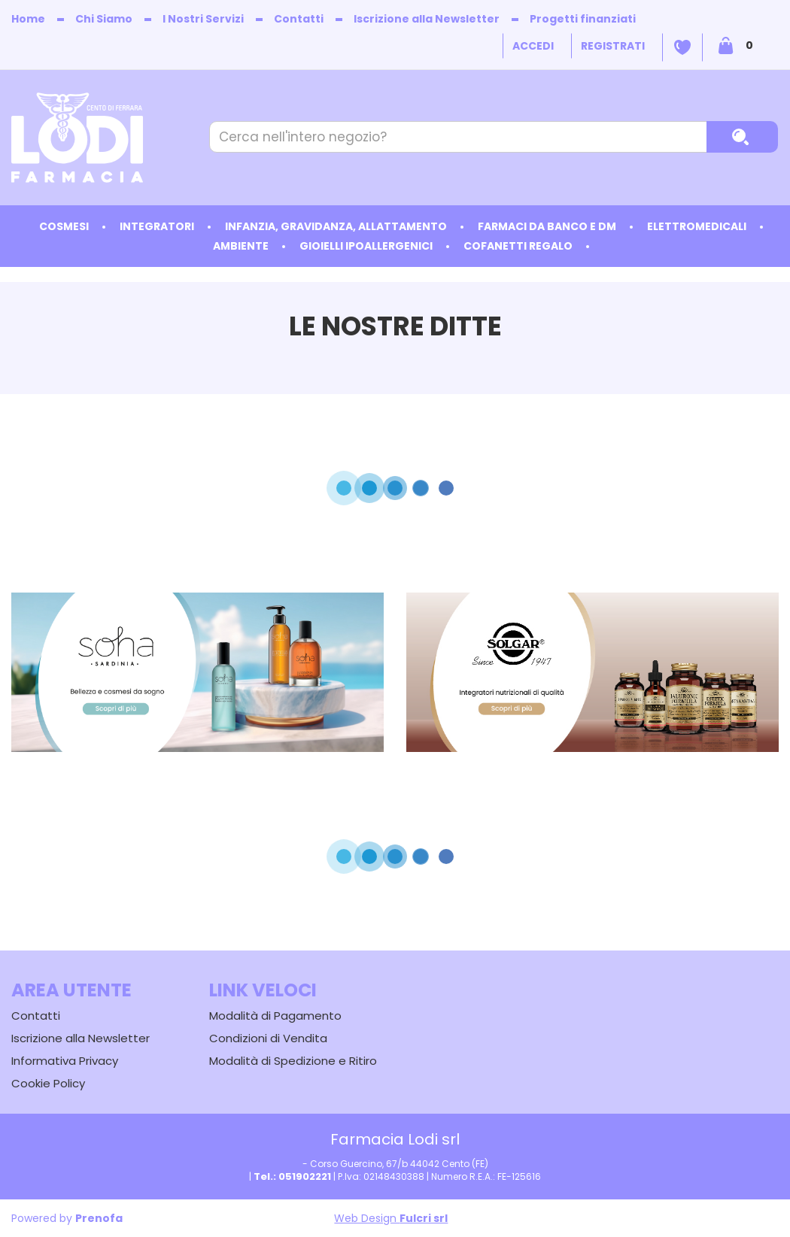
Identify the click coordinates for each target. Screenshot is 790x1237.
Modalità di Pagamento (275, 1015)
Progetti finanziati (583, 18)
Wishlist (682, 47)
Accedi (533, 45)
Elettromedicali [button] (696, 226)
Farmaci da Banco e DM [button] (547, 226)
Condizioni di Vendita (268, 1038)
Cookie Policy (48, 1083)
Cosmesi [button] (64, 226)
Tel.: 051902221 (292, 1176)
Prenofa (99, 1218)
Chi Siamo (103, 18)
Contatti (299, 18)
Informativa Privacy (64, 1061)
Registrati (613, 45)
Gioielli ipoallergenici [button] (366, 245)
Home (28, 18)
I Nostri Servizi (203, 18)
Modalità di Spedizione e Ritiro (293, 1061)
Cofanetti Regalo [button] (518, 245)
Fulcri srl (424, 1218)
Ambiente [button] (241, 245)
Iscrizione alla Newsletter (427, 18)
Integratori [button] (157, 226)
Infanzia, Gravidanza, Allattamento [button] (336, 226)
